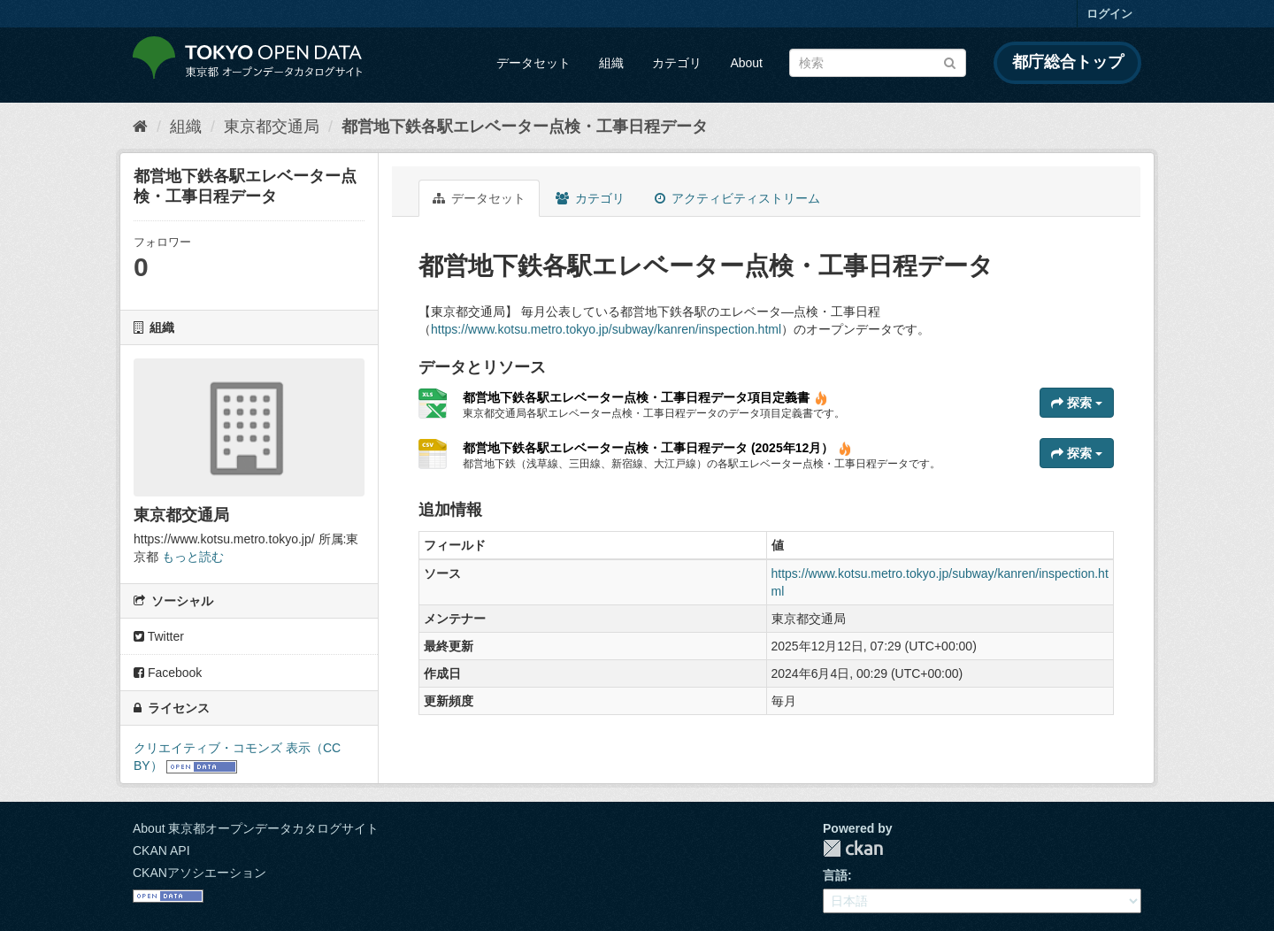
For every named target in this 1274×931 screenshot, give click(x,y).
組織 (611, 63)
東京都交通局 (271, 126)
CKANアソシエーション (199, 873)
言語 (835, 875)
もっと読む (193, 557)
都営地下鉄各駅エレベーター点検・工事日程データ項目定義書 (645, 397)
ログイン (1109, 13)
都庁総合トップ (1068, 62)
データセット (533, 63)
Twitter (159, 636)
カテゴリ (677, 63)
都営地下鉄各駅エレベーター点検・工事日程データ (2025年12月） (657, 448)
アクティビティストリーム (737, 198)
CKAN (853, 848)
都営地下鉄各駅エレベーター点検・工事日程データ (525, 126)
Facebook (168, 673)
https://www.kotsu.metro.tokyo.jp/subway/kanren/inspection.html (606, 329)
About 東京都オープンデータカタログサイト (256, 828)
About (746, 63)
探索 (1076, 403)
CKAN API (161, 850)
